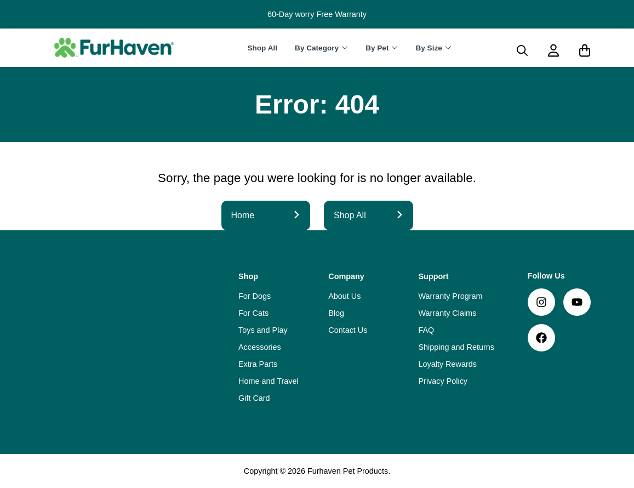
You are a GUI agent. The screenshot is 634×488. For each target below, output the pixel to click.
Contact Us (347, 330)
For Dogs (254, 296)
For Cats (253, 313)
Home (266, 215)
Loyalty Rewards (448, 364)
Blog (336, 313)
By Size (428, 48)
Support (434, 276)
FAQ (427, 330)
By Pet (377, 48)
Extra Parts (257, 364)
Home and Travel (268, 381)
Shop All (262, 48)
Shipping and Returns (456, 347)
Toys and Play (263, 330)
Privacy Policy (443, 381)
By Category (317, 48)
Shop (248, 276)
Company (346, 276)
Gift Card (254, 398)
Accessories (259, 347)
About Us (344, 296)
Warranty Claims (448, 313)
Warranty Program (451, 296)
